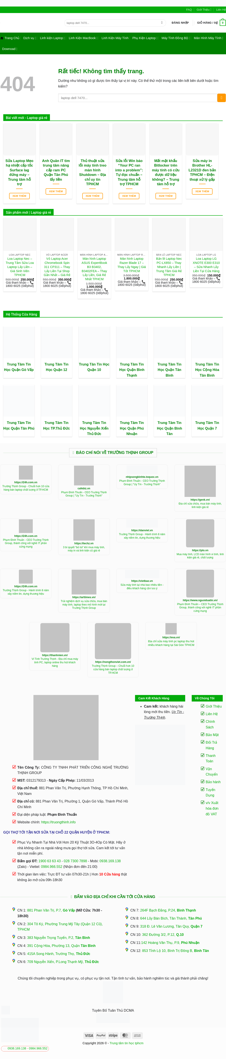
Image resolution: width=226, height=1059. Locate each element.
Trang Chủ (9, 38)
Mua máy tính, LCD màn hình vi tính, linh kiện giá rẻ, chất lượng (200, 556)
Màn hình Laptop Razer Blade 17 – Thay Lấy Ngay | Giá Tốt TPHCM (131, 265)
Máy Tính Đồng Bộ (176, 38)
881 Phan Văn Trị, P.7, (51, 910)
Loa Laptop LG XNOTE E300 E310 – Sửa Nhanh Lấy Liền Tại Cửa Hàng (206, 265)
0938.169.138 (17, 1048)
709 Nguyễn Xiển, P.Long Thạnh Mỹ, (63, 962)
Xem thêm (19, 196)
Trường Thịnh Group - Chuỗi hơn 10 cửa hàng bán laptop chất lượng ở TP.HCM (25, 488)
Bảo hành (213, 782)
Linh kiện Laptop (52, 38)
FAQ (189, 9)
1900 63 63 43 (49, 861)
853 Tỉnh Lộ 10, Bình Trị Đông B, (175, 951)
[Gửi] (161, 22)
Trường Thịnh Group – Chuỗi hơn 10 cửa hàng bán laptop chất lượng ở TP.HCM (113, 669)
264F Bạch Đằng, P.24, (168, 910)
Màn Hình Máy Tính (208, 38)
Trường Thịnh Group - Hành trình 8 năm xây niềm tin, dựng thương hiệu (142, 536)
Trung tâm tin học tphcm (127, 1043)
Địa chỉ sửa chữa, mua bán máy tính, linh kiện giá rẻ (200, 505)
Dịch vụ (29, 38)
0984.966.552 (38, 1048)
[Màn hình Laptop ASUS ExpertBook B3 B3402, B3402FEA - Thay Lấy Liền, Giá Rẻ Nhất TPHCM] (94, 234)
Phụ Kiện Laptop (145, 38)
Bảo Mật (212, 735)
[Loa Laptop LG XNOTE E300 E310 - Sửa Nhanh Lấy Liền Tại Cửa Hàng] (206, 234)
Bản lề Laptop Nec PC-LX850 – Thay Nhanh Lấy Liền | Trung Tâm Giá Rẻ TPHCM (169, 267)
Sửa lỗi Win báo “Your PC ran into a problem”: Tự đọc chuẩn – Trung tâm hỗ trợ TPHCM (129, 172)
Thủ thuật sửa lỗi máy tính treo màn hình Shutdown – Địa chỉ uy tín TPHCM (92, 172)
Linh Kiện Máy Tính (115, 38)
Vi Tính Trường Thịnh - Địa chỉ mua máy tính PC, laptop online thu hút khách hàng (55, 662)
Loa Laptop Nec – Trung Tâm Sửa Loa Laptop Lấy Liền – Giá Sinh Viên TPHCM (20, 267)
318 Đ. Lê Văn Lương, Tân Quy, (171, 926)
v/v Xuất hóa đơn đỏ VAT (212, 808)
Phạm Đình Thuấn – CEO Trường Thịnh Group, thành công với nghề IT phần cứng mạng (200, 607)
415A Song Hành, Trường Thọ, (58, 954)
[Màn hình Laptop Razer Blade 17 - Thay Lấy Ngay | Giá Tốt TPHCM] (131, 234)
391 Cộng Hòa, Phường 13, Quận (61, 946)
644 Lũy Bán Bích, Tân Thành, (171, 918)
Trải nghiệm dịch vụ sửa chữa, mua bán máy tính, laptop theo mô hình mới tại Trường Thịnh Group (84, 604)
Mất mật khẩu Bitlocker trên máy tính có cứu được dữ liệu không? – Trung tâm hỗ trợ (166, 172)
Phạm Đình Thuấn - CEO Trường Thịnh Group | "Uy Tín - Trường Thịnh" (84, 494)
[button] (180, 23)
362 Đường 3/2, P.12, (163, 935)
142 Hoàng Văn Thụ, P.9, (170, 943)
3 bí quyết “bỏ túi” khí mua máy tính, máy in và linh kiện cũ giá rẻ (84, 549)
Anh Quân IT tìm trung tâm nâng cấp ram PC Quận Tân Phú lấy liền (56, 170)
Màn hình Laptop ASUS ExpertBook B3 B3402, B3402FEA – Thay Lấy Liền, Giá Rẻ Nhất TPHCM (94, 269)
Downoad (9, 49)
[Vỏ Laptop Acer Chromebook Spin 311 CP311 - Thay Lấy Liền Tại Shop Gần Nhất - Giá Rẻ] (57, 234)
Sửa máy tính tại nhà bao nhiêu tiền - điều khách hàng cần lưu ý (141, 586)
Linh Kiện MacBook (83, 38)
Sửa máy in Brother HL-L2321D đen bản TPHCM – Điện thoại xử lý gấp (202, 170)
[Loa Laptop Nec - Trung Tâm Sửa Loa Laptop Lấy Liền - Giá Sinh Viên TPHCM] (19, 234)
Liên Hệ (221, 9)
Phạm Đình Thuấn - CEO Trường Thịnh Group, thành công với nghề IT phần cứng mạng (26, 543)
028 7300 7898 (75, 861)
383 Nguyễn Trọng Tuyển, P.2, (58, 938)
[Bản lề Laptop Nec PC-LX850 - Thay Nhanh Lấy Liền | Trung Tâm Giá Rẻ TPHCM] (168, 234)
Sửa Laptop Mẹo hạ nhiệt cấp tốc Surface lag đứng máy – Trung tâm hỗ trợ (19, 172)
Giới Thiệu (204, 10)
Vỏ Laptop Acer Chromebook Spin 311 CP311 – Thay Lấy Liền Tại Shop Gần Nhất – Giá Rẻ (57, 267)
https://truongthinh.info (58, 822)
